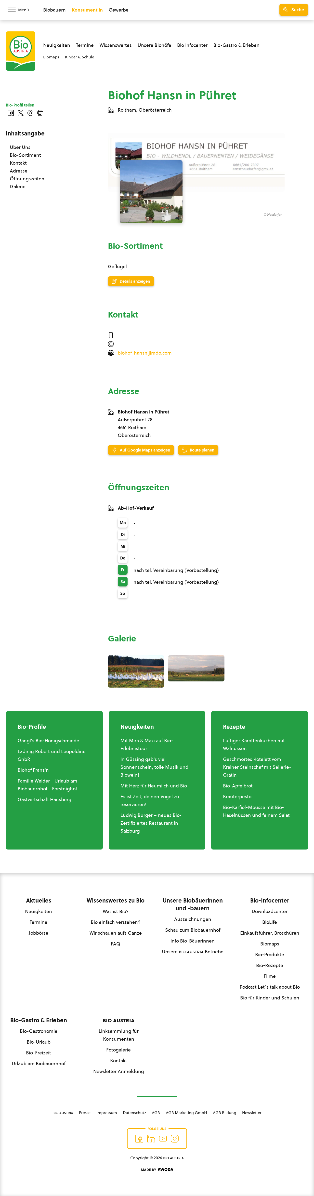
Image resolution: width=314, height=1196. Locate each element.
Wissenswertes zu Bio (115, 900)
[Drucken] (40, 113)
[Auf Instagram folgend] (175, 1138)
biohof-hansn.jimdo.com (145, 353)
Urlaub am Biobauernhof (38, 1063)
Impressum (106, 1112)
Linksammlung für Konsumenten (119, 1035)
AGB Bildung (224, 1112)
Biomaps (51, 57)
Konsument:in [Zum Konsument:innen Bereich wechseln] (87, 10)
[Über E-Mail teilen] (30, 113)
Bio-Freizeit (38, 1053)
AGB (156, 1112)
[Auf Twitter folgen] (151, 1138)
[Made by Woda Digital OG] (157, 1169)
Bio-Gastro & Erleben (236, 45)
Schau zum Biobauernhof (192, 930)
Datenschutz (134, 1112)
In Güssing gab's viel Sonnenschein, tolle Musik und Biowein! (154, 767)
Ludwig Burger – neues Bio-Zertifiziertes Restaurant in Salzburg (151, 823)
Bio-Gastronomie (38, 1031)
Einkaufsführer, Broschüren (269, 933)
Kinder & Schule (79, 57)
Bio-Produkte (269, 954)
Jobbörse (38, 933)
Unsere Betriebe (192, 951)
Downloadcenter (270, 911)
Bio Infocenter (192, 45)
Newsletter (252, 1112)
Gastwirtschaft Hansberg (44, 799)
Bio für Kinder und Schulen (269, 998)
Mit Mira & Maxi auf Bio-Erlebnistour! (146, 744)
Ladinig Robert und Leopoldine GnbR (52, 755)
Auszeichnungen (192, 919)
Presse (85, 1112)
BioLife (269, 922)
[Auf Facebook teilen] (11, 113)
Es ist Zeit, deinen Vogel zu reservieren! (149, 800)
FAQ (115, 944)
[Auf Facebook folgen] (139, 1138)
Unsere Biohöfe (154, 45)
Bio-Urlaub (39, 1042)
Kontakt (18, 163)
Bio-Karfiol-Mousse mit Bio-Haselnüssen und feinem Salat (256, 811)
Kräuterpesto (237, 796)
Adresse (18, 171)
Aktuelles (38, 900)
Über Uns (20, 147)
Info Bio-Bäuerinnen (192, 941)
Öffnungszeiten (27, 178)
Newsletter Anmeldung (118, 1071)
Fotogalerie (118, 1050)
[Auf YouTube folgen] (163, 1138)
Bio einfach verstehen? (115, 922)
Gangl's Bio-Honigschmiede (48, 740)
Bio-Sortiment (25, 155)
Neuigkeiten (56, 45)
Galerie (18, 186)
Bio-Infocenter (269, 900)
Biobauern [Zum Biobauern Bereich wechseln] (54, 10)
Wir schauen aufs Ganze (116, 933)
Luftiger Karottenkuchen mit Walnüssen (254, 744)
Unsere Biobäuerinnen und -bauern (193, 904)
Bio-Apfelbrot (238, 786)
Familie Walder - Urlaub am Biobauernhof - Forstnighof (47, 785)
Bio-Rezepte (269, 965)
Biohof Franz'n (33, 770)
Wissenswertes (116, 45)
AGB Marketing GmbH (186, 1112)
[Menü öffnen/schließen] (21, 10)
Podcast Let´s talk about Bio (270, 987)
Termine (85, 45)
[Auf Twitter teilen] (21, 113)
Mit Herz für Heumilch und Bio (153, 786)
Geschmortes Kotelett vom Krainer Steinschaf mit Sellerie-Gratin (257, 767)
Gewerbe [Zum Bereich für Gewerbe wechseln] (119, 10)
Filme (270, 976)
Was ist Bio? (116, 911)
